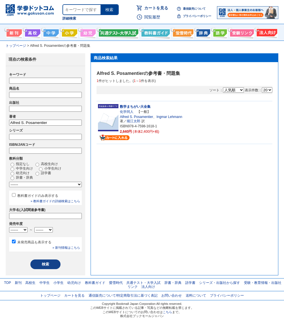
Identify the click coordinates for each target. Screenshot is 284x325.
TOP (7, 283)
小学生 (58, 283)
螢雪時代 (182, 31)
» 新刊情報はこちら (66, 247)
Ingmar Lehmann (169, 117)
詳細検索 (69, 18)
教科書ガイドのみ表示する (37, 196)
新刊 (18, 283)
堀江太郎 (133, 121)
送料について (196, 295)
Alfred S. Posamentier (136, 117)
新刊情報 (13, 31)
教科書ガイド (155, 31)
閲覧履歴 (152, 17)
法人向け (266, 31)
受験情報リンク (241, 31)
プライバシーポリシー (197, 16)
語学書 (219, 31)
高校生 (30, 283)
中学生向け (50, 31)
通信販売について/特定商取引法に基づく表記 (123, 295)
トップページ (50, 295)
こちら (167, 312)
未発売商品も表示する (34, 242)
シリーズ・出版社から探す (219, 283)
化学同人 (126, 112)
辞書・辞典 (22, 178)
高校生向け (32, 31)
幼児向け (87, 31)
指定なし (20, 164)
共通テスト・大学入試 (118, 31)
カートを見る (156, 8)
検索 (109, 9)
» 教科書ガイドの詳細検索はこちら (55, 201)
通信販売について (194, 8)
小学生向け (69, 31)
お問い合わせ (171, 295)
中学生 (44, 283)
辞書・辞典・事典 (202, 31)
